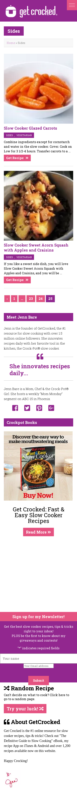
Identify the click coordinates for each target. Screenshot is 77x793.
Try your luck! (25, 709)
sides (9, 135)
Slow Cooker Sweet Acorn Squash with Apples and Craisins (36, 248)
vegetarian (24, 135)
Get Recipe (15, 158)
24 (41, 298)
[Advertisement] (36, 574)
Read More (38, 532)
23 (31, 298)
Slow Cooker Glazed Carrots (30, 128)
